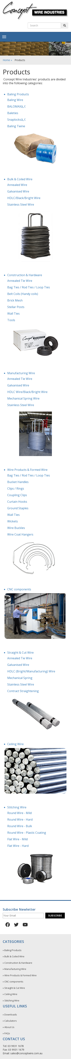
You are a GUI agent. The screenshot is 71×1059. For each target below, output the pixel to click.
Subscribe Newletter (19, 909)
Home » (7, 60)
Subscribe (55, 915)
